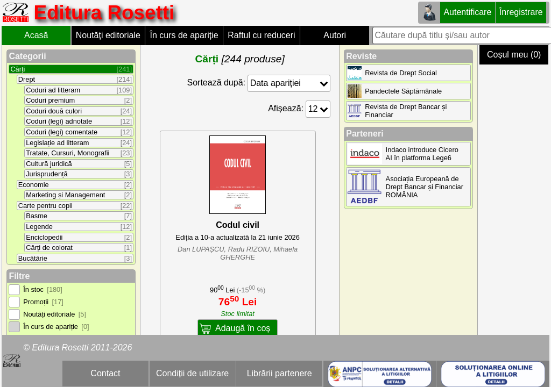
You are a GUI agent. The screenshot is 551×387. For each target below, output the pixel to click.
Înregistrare (521, 12)
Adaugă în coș (242, 328)
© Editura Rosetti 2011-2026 (77, 347)
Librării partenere (279, 373)
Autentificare (467, 12)
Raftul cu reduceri (261, 35)
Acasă (36, 35)
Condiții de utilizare (192, 373)
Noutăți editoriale (108, 35)
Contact (105, 373)
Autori (334, 35)
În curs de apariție (184, 35)
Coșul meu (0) (514, 54)
